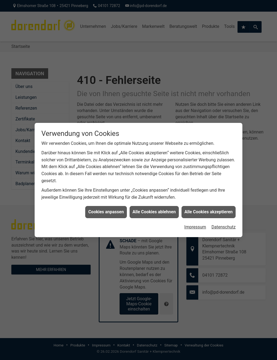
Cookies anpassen (106, 209)
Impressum (195, 224)
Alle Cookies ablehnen (154, 209)
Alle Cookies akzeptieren (208, 209)
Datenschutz (224, 224)
